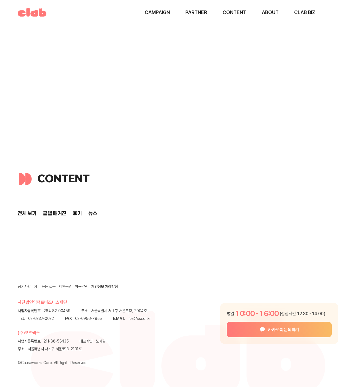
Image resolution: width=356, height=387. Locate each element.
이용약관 (81, 286)
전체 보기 (27, 213)
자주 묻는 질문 (44, 286)
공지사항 (24, 286)
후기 (77, 213)
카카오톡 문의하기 (283, 329)
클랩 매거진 (54, 213)
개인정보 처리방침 (104, 286)
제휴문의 (65, 286)
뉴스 (92, 213)
